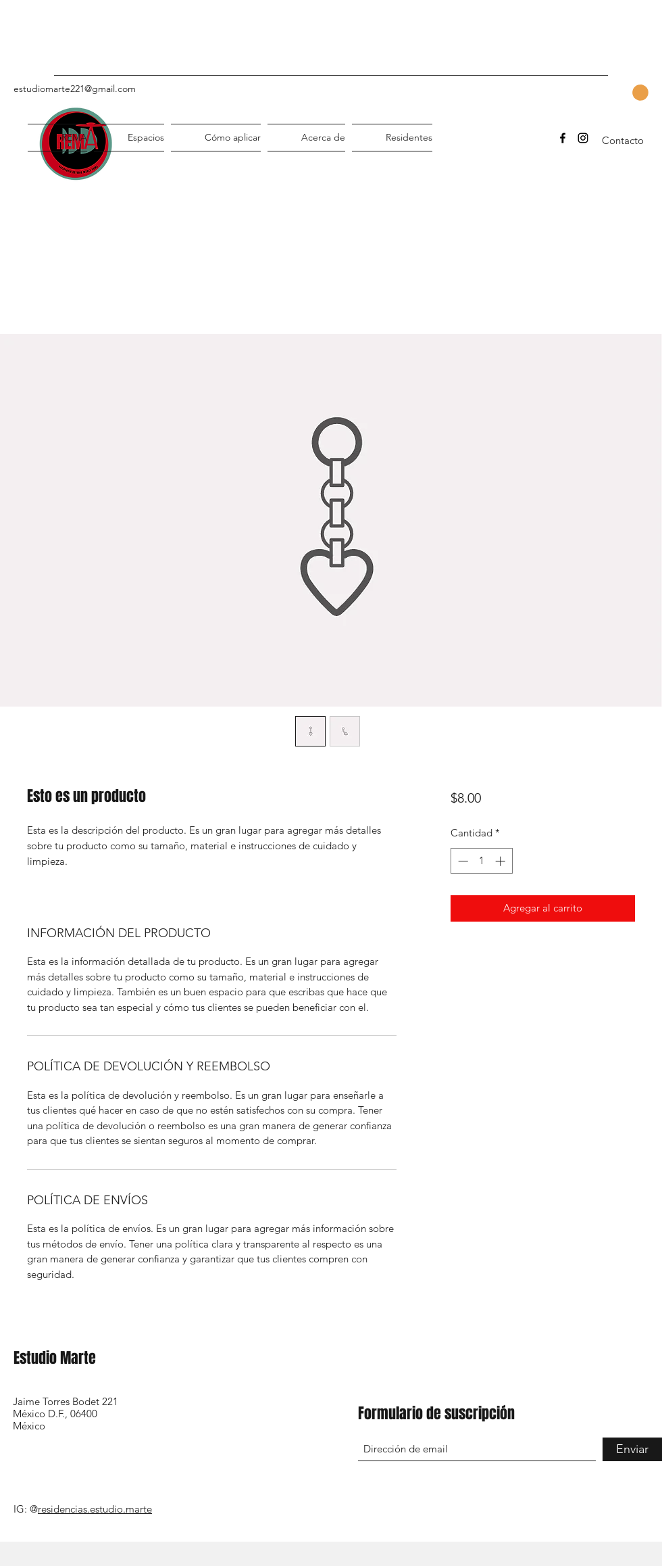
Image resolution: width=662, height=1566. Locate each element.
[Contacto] (623, 141)
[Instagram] (583, 138)
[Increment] (501, 861)
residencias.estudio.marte (95, 1508)
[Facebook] (562, 138)
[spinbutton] (481, 861)
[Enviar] (632, 1449)
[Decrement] (462, 861)
